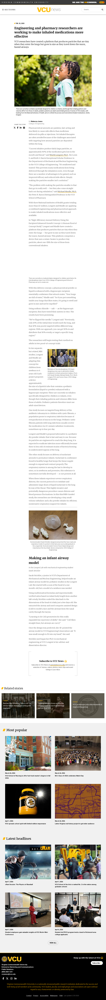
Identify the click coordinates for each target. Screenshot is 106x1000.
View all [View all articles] (53, 943)
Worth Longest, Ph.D (59, 155)
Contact (29, 995)
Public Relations (8, 969)
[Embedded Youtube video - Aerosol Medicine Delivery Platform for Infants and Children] (53, 262)
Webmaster (54, 995)
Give (102, 2)
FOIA (61, 995)
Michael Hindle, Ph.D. (67, 191)
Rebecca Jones (36, 121)
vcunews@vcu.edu (9, 974)
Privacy (35, 995)
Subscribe (96, 963)
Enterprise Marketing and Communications (18, 967)
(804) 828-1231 (7, 972)
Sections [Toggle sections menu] (9, 10)
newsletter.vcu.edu (57, 665)
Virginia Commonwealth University (25, 2)
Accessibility (44, 995)
